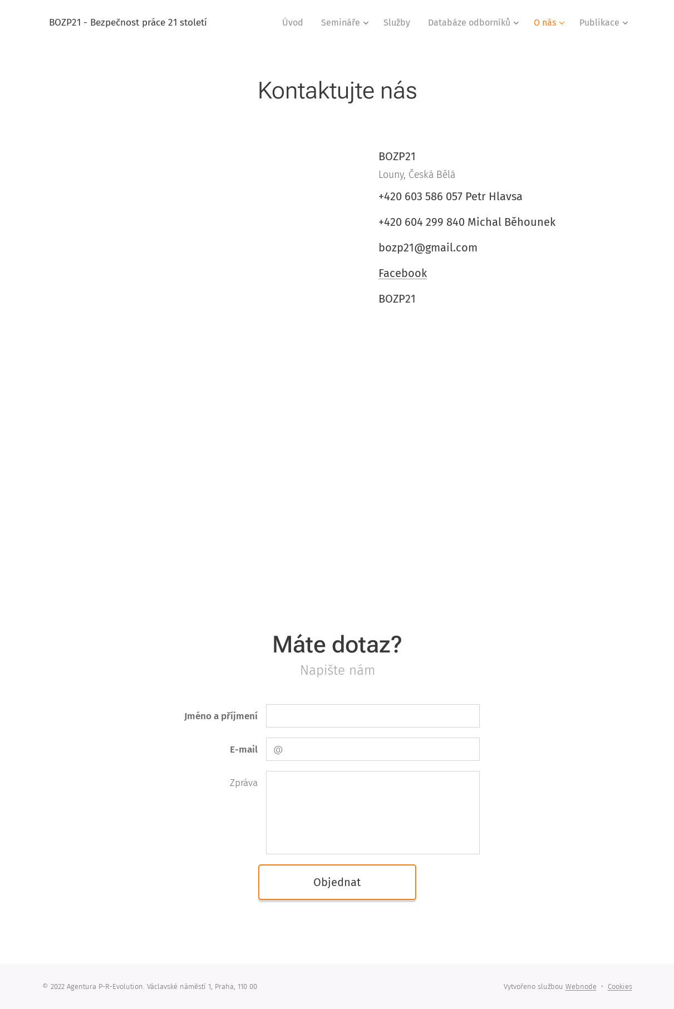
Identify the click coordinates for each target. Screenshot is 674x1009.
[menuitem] (295, 23)
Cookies (620, 986)
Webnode (581, 986)
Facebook (402, 273)
